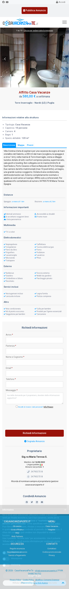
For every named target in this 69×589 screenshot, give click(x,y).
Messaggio (12, 390)
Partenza (11, 346)
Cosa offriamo (17, 530)
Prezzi (30, 145)
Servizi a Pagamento (17, 555)
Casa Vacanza (52, 526)
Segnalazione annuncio (17, 552)
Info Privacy (48, 407)
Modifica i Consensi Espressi (47, 580)
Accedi (60, 2)
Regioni (51, 530)
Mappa (21, 145)
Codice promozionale (51, 552)
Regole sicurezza (17, 548)
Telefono (11, 379)
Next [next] (64, 59)
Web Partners (17, 536)
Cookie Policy (28, 580)
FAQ (17, 533)
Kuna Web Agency (40, 583)
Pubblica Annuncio (34, 10)
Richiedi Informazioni (34, 433)
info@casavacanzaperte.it (46, 571)
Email (9, 368)
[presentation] (34, 418)
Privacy (52, 555)
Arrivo (9, 335)
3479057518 (34, 471)
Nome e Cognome (15, 357)
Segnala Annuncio (34, 441)
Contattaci (51, 548)
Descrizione (9, 145)
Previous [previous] (5, 59)
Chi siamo (17, 526)
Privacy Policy (15, 580)
